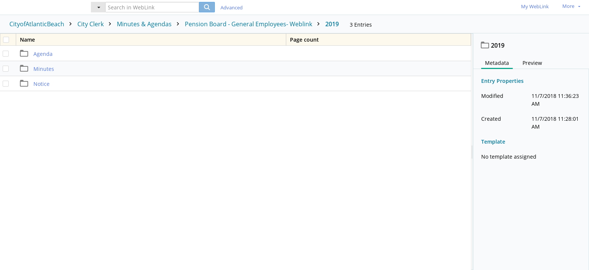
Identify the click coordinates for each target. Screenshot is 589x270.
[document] (531, 151)
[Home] (39, 7)
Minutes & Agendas (150, 24)
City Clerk (96, 24)
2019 (332, 24)
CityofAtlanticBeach (42, 24)
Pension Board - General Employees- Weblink (254, 24)
